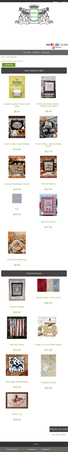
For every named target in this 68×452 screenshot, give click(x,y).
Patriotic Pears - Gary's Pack (48, 298)
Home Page (26, 52)
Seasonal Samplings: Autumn (17, 184)
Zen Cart (39, 449)
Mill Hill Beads (11, 57)
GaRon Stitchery (22, 449)
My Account (45, 52)
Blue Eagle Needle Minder (17, 382)
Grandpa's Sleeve (48, 383)
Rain (17, 209)
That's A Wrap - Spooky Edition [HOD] (48, 145)
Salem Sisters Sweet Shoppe (16, 144)
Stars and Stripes (17, 345)
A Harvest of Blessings (17, 260)
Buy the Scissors (48, 222)
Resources (36, 52)
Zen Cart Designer (56, 449)
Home (55, 2)
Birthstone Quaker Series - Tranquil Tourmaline (48, 105)
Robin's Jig (17, 414)
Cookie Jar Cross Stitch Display (48, 345)
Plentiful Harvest (48, 184)
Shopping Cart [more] (59, 429)
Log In (64, 2)
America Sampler (17, 307)
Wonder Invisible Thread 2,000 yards (17, 105)
